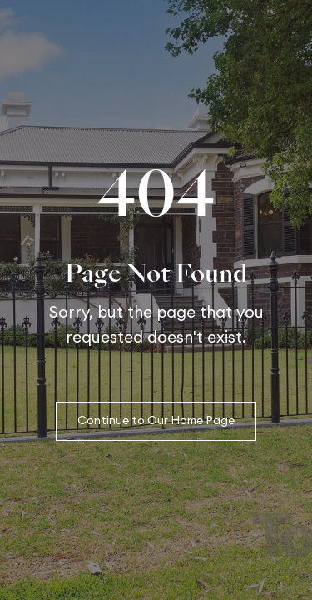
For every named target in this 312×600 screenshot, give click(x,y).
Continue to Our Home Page (156, 421)
